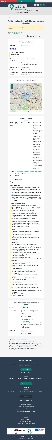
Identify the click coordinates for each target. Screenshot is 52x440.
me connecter (26, 383)
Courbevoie (24, 45)
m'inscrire (26, 369)
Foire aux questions (26, 408)
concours (4, 1)
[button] (12, 85)
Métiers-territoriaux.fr (26, 419)
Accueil (17, 9)
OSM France (39, 111)
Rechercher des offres (26, 404)
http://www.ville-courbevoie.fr (28, 58)
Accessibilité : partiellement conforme (26, 411)
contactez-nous (26, 396)
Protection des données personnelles (26, 409)
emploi (20, 1)
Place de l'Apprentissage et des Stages (26, 423)
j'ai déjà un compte (26, 372)
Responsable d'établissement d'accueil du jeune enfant (28, 171)
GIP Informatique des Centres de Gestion (30, 436)
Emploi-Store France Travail (26, 425)
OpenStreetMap (25, 111)
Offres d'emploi (23, 9)
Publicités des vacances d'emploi (25, 406)
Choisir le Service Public (26, 421)
